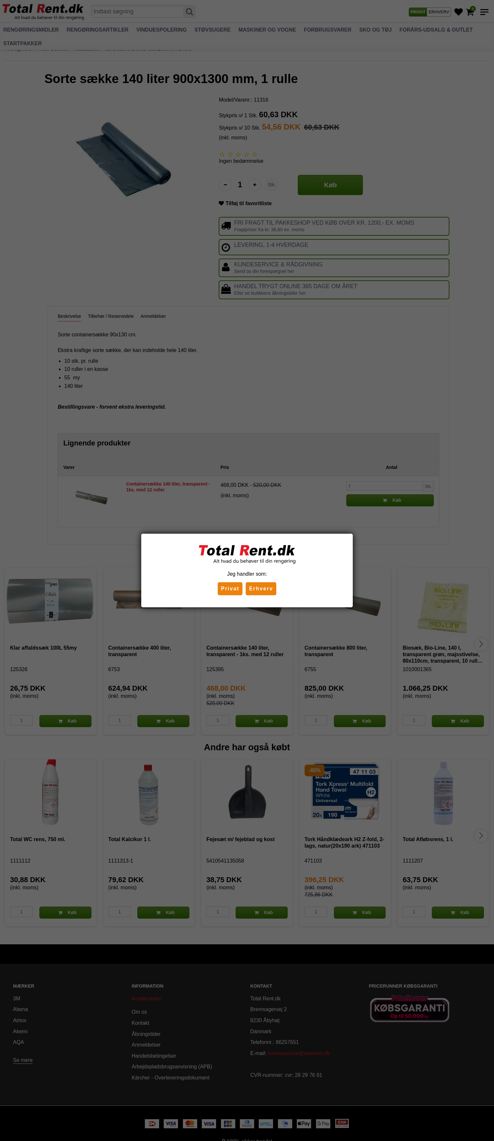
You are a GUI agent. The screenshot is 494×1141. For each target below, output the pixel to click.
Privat (230, 588)
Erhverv (261, 588)
